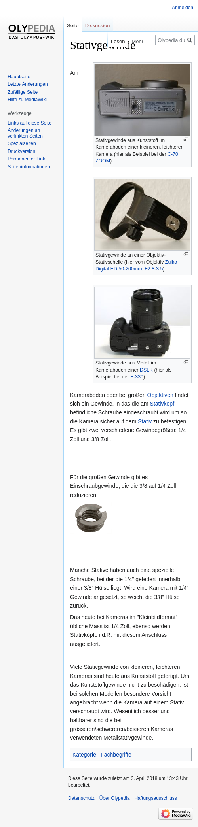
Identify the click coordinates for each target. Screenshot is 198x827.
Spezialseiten (22, 143)
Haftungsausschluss (155, 798)
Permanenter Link (26, 159)
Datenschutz (81, 798)
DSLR (146, 370)
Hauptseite (19, 76)
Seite (73, 25)
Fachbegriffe (116, 754)
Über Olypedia (114, 798)
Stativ (145, 421)
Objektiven (160, 395)
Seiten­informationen (29, 167)
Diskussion (97, 25)
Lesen (113, 41)
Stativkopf (162, 403)
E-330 (136, 377)
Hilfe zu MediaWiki (27, 99)
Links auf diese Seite (29, 123)
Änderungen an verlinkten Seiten (25, 133)
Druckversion (21, 151)
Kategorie (84, 754)
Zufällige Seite (23, 92)
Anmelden (182, 7)
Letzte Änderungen (28, 84)
